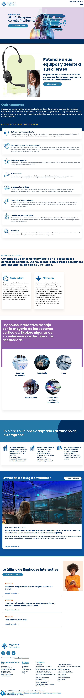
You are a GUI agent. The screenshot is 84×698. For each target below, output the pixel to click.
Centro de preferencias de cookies (13, 695)
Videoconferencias (63, 676)
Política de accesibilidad (31, 693)
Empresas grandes (17, 447)
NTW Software (40, 686)
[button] (76, 1)
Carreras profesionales (8, 669)
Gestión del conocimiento (65, 673)
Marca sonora (62, 674)
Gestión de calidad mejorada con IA (46, 675)
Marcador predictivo (64, 677)
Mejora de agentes (18, 160)
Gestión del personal (64, 669)
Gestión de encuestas (64, 671)
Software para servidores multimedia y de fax (69, 667)
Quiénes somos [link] (52, 84)
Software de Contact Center (23, 132)
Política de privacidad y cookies (11, 693)
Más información (18, 26)
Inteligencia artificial (20, 187)
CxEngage (39, 664)
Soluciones (25, 666)
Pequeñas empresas (72, 447)
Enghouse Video (6, 673)
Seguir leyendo (11, 546)
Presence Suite (40, 679)
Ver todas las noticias (12, 574)
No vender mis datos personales (50, 693)
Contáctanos (5, 666)
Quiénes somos (26, 669)
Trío (59, 681)
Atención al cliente (6, 668)
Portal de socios (6, 676)
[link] (20, 366)
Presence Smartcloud (42, 681)
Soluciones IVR (62, 679)
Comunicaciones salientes (22, 200)
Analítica (15, 231)
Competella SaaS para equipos (45, 684)
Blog (23, 673)
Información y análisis (42, 677)
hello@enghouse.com (22, 658)
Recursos (25, 671)
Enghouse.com (5, 671)
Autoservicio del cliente (43, 671)
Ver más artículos (73, 478)
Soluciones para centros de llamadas (44, 667)
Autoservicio (16, 174)
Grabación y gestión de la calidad (25, 145)
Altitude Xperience (41, 682)
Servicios (24, 668)
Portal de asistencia (7, 674)
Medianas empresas (45, 447)
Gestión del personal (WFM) (22, 215)
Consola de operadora (65, 664)
